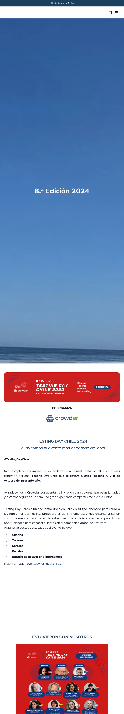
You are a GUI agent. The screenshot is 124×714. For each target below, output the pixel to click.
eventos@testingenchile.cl (44, 564)
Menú (116, 12)
